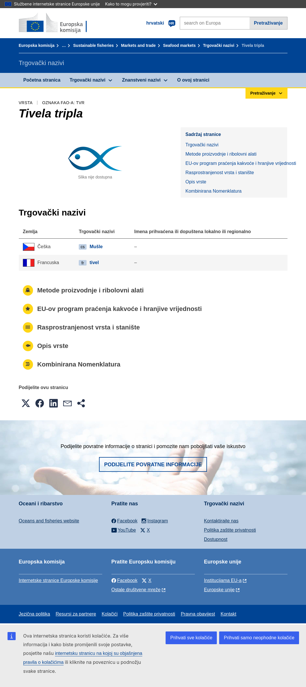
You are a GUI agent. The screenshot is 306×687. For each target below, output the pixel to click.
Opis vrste (195, 181)
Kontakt (228, 614)
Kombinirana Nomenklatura (213, 191)
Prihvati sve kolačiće (191, 637)
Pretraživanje (268, 23)
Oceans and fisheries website (49, 520)
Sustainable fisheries (93, 45)
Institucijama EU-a (223, 580)
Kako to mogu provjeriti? (131, 3)
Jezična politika (34, 614)
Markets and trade (138, 45)
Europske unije (219, 589)
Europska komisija (37, 45)
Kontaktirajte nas (221, 520)
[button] (26, 403)
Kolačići (110, 614)
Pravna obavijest (198, 614)
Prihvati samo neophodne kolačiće (259, 637)
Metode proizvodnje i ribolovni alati (220, 154)
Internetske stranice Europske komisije (58, 580)
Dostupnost (216, 539)
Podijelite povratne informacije (153, 464)
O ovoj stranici (193, 80)
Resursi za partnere (76, 614)
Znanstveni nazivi (141, 80)
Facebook (124, 580)
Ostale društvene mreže (136, 589)
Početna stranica (42, 80)
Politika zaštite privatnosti (230, 530)
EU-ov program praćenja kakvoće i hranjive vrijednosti (236, 163)
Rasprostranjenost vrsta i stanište (219, 172)
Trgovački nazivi (218, 45)
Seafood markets (179, 45)
